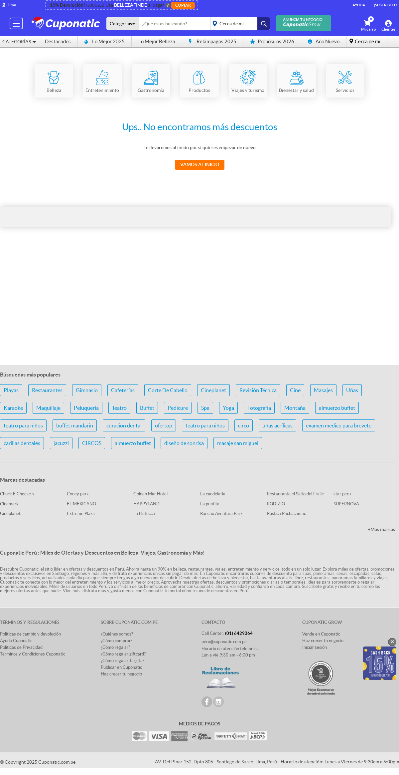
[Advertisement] (199, 307)
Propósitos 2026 (272, 41)
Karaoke (13, 408)
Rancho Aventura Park (221, 513)
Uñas (352, 390)
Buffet (147, 408)
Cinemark (9, 503)
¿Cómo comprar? (116, 640)
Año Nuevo (323, 41)
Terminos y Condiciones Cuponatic (32, 653)
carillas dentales (22, 443)
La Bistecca (144, 513)
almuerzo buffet (337, 408)
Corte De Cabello (168, 390)
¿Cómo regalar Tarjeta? (122, 660)
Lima (12, 5)
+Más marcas (381, 529)
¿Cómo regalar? (115, 647)
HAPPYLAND (146, 503)
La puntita (209, 503)
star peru (342, 493)
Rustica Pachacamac (286, 513)
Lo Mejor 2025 (104, 41)
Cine (295, 390)
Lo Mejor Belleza (156, 41)
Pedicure (178, 408)
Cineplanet (213, 390)
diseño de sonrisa (184, 443)
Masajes (323, 390)
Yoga (228, 408)
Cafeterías (123, 390)
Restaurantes (47, 390)
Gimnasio (87, 390)
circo (243, 425)
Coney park (78, 493)
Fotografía (259, 408)
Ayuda (358, 5)
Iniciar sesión (314, 647)
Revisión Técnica (258, 390)
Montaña (295, 408)
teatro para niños (23, 425)
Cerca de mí (367, 41)
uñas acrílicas (277, 425)
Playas (11, 390)
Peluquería (86, 408)
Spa (205, 408)
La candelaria (212, 493)
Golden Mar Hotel (150, 493)
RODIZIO (276, 503)
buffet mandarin (74, 425)
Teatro (119, 408)
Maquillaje (48, 408)
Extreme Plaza (81, 513)
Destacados (58, 41)
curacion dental (124, 425)
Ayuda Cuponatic (16, 640)
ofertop (163, 425)
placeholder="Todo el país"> (239, 23)
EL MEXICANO (81, 503)
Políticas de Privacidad (21, 647)
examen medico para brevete (338, 425)
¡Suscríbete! (385, 5)
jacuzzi (61, 443)
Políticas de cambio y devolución (30, 634)
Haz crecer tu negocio (121, 673)
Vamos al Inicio (199, 164)
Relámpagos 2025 (212, 41)
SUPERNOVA (346, 503)
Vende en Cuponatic (321, 634)
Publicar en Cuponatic (121, 667)
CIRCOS (91, 443)
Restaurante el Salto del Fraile (295, 493)
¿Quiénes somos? (117, 634)
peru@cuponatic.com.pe (224, 641)
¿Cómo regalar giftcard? (123, 653)
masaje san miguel (237, 443)
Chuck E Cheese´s (17, 493)
